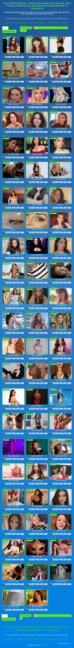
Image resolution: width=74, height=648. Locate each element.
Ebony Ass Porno (53, 22)
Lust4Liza (28, 60)
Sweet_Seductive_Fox (32, 538)
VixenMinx (29, 35)
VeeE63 (28, 160)
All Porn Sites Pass (39, 22)
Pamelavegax (53, 538)
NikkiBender (5, 60)
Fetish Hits (44, 645)
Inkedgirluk (29, 311)
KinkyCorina (5, 437)
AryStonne (5, 261)
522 (22, 30)
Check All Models (26, 27)
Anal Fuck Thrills (21, 22)
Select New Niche (9, 31)
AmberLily (29, 236)
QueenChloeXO (54, 337)
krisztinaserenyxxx (7, 462)
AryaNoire (28, 588)
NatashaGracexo (30, 287)
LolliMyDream (53, 136)
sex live (31, 630)
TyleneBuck (29, 86)
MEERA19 (52, 211)
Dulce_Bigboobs (54, 437)
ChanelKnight (29, 261)
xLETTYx (4, 361)
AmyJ (27, 211)
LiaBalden (5, 186)
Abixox (28, 361)
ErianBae (4, 311)
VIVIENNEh (5, 287)
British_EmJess (54, 412)
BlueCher (28, 562)
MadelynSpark (6, 86)
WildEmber (53, 287)
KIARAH (28, 412)
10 (60, 27)
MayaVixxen (29, 437)
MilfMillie (4, 512)
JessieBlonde (6, 538)
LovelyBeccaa (30, 488)
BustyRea (52, 361)
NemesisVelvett (6, 562)
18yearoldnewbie (7, 211)
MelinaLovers (6, 387)
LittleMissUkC (53, 110)
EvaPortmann (29, 387)
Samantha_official (7, 35)
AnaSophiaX (53, 186)
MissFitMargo (6, 160)
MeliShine (52, 387)
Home (5, 28)
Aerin (3, 110)
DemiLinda (52, 488)
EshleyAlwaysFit (54, 311)
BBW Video (64, 22)
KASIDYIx (52, 462)
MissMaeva (53, 236)
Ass (31, 22)
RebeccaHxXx (30, 186)
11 (63, 27)
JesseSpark (53, 60)
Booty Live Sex (9, 22)
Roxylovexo (53, 160)
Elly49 (4, 588)
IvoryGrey (5, 337)
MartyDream (53, 512)
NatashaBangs (30, 136)
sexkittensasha (54, 35)
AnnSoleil (5, 488)
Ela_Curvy (52, 562)
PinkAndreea (5, 136)
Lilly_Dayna (29, 462)
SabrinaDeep (5, 236)
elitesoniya (5, 412)
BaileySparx (53, 86)
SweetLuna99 (29, 110)
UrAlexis (28, 512)
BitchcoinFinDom (54, 261)
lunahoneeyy (29, 337)
